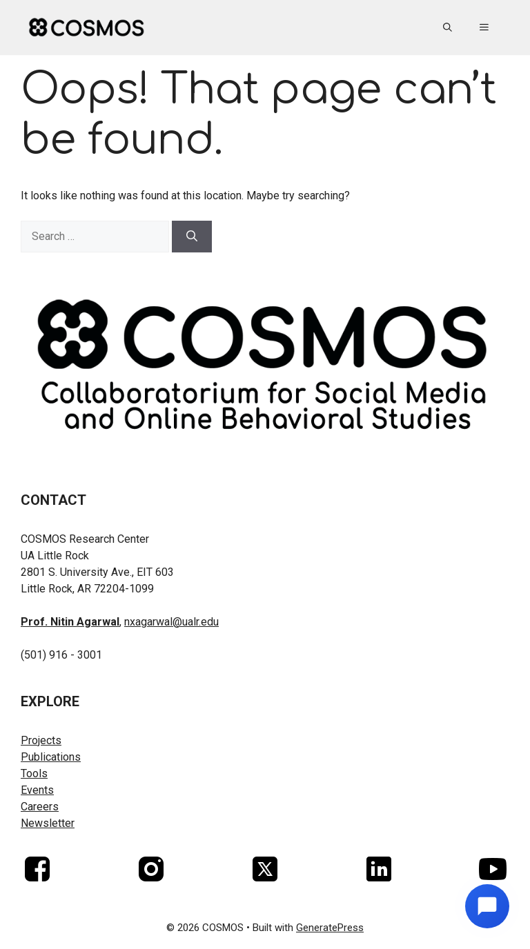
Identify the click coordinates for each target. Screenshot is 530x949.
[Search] (192, 236)
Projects (41, 740)
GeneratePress (330, 927)
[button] (447, 27)
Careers (40, 806)
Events (37, 790)
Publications (51, 756)
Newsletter (48, 823)
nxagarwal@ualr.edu (171, 621)
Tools (34, 773)
